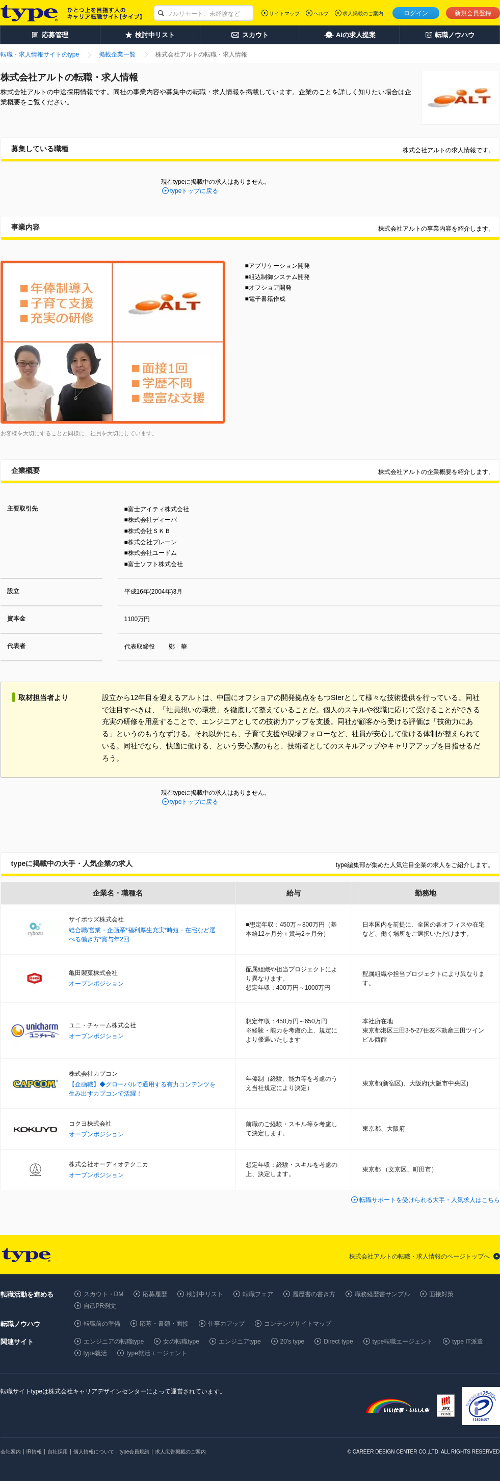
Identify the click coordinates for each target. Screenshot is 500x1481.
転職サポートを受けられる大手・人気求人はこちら (429, 1200)
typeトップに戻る (194, 190)
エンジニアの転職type (114, 1341)
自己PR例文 (100, 1305)
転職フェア (258, 1294)
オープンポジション (96, 983)
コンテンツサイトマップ (297, 1323)
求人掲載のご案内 (363, 13)
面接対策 (441, 1294)
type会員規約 (135, 1452)
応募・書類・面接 (164, 1323)
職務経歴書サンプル (382, 1294)
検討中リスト (205, 1294)
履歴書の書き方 (314, 1294)
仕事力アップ (226, 1323)
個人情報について (93, 1452)
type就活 (96, 1353)
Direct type (338, 1341)
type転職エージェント (403, 1341)
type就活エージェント (156, 1353)
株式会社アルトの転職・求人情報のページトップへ (419, 1256)
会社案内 (11, 1452)
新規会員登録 (473, 13)
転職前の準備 (102, 1323)
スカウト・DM (104, 1294)
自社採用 (57, 1452)
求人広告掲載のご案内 (180, 1452)
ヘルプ (321, 13)
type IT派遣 (467, 1341)
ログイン (416, 13)
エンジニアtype (240, 1341)
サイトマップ (284, 13)
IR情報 (34, 1452)
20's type (292, 1341)
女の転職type (181, 1341)
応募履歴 (155, 1294)
